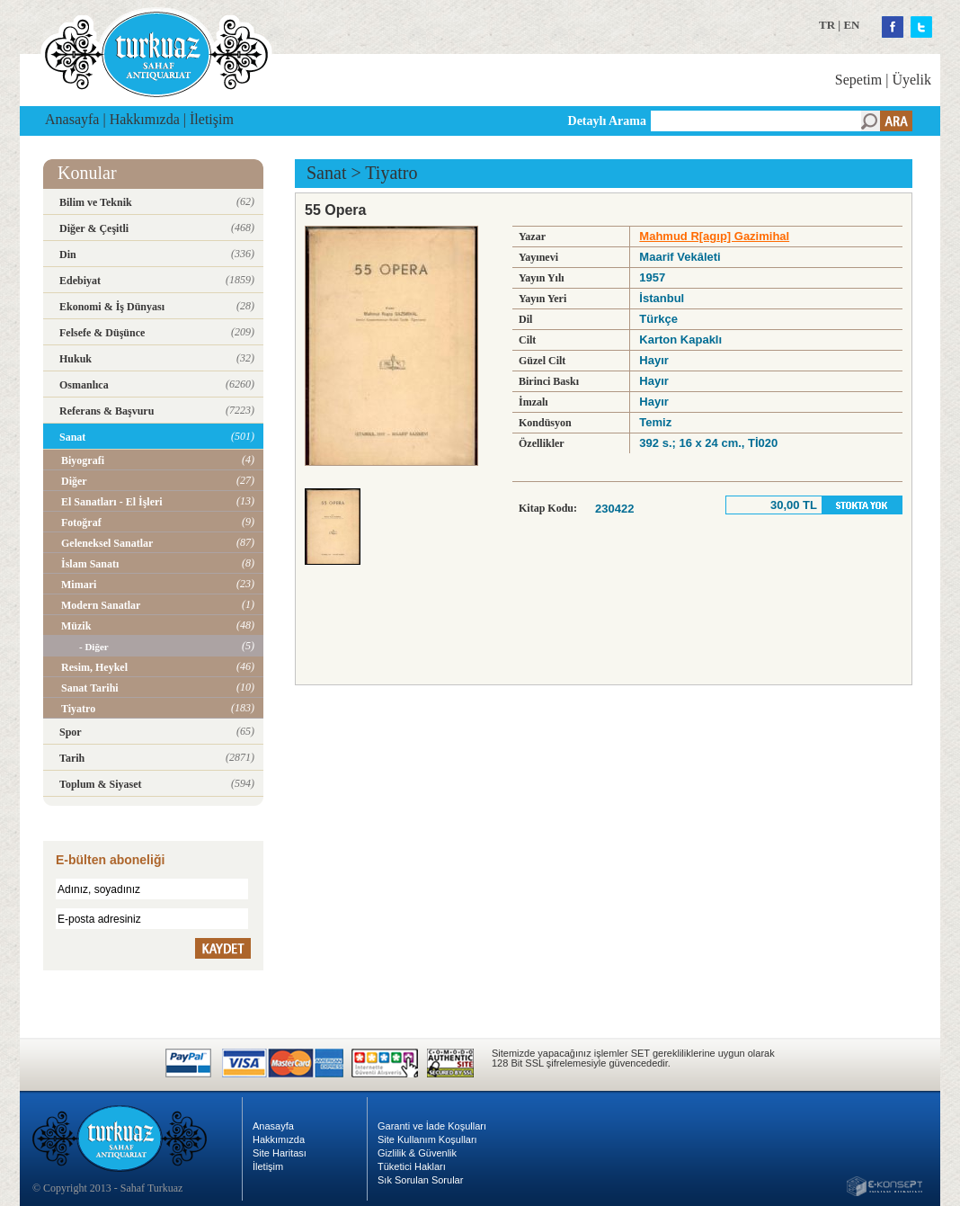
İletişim (212, 119)
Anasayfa (72, 119)
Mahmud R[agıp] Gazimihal (714, 236)
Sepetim (858, 79)
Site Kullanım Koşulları (427, 1139)
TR (827, 24)
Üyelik (911, 79)
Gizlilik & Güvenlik (417, 1153)
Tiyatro (391, 173)
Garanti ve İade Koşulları (432, 1126)
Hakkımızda (145, 119)
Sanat (326, 173)
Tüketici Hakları (412, 1166)
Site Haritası (280, 1153)
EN (851, 24)
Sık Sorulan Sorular (420, 1180)
